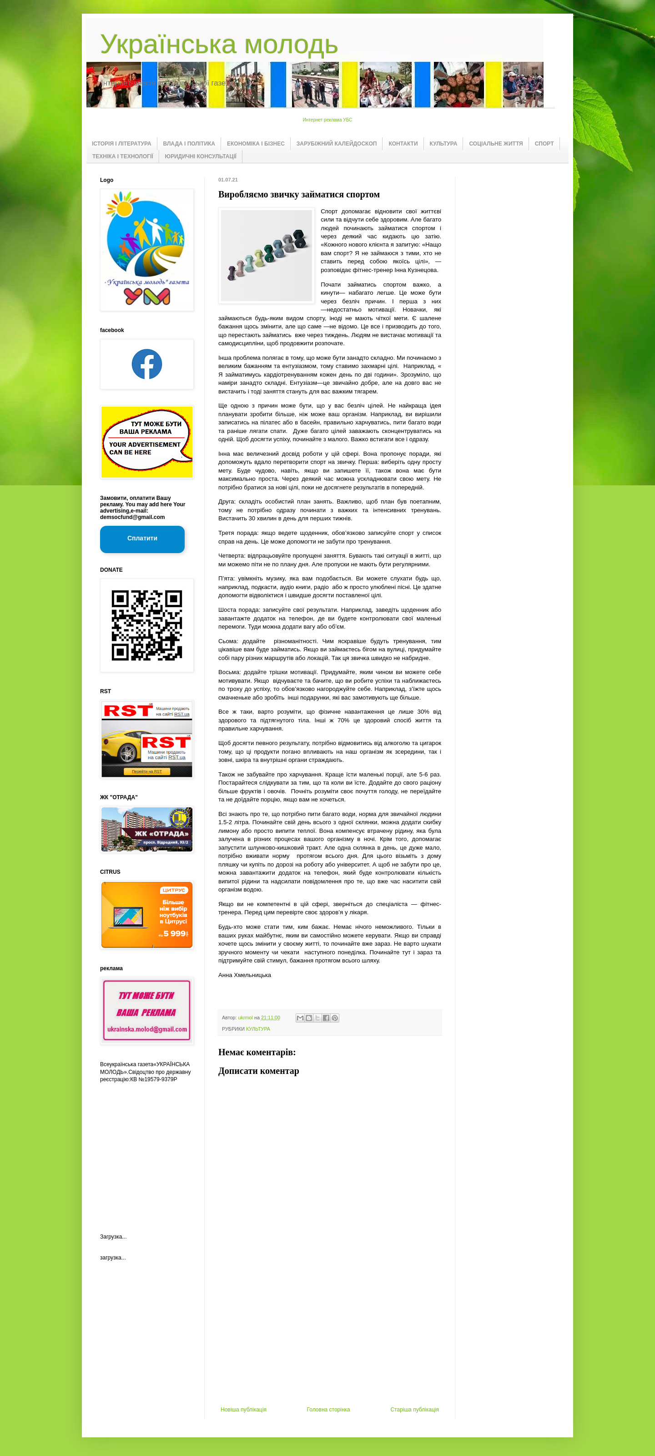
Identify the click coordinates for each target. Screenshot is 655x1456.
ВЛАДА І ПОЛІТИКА (189, 144)
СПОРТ (544, 144)
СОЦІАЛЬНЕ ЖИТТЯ (496, 144)
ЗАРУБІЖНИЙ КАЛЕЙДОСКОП (337, 144)
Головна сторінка (328, 1409)
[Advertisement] (330, 1338)
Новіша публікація (244, 1409)
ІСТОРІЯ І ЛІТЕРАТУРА (121, 144)
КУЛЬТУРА (444, 144)
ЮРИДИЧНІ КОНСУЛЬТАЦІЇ (201, 156)
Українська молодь (219, 44)
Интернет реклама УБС (328, 119)
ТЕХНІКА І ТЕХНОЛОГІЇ (122, 156)
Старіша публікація (414, 1409)
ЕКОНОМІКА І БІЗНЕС (256, 144)
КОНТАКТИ (403, 144)
